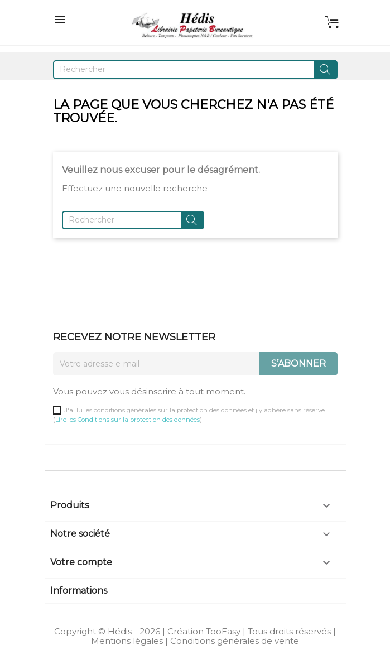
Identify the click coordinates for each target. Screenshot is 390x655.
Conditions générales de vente (234, 640)
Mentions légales (127, 640)
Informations (78, 590)
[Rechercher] (195, 69)
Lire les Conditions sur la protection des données (127, 419)
